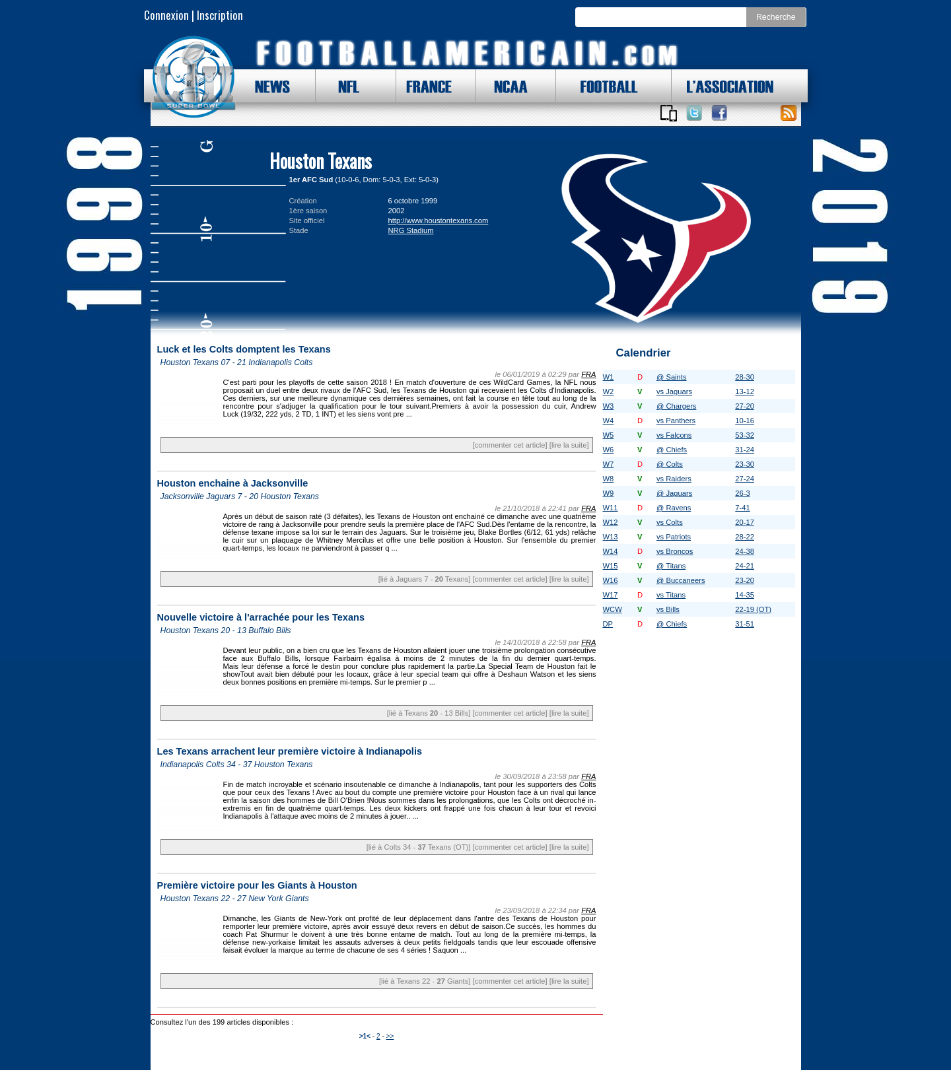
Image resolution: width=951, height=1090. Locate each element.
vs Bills (668, 609)
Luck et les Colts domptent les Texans (244, 349)
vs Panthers (675, 421)
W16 (610, 580)
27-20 (744, 406)
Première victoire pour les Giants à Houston (257, 885)
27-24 (744, 479)
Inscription (220, 15)
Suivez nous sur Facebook (719, 112)
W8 (608, 479)
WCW (612, 609)
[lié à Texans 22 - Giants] (425, 981)
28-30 (744, 377)
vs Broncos (674, 551)
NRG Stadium (411, 230)
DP (608, 624)
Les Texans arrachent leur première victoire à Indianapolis (290, 751)
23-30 (744, 464)
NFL (345, 85)
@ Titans (671, 566)
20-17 (744, 522)
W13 (610, 537)
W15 (610, 566)
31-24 (744, 450)
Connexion (166, 15)
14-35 (744, 595)
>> (390, 1036)
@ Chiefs (671, 450)
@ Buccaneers (680, 580)
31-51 (744, 624)
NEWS (266, 85)
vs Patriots (673, 537)
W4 (608, 421)
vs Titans (671, 595)
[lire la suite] (569, 445)
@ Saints (671, 377)
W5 (608, 435)
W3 (608, 406)
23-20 (744, 580)
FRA (588, 374)
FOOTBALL (599, 85)
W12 (610, 522)
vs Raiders (673, 479)
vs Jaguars (674, 391)
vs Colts (669, 522)
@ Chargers (676, 406)
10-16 (744, 421)
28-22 (744, 537)
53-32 (744, 435)
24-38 (744, 551)
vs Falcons (673, 435)
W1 (608, 377)
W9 (608, 493)
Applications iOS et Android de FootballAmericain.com (669, 112)
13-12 (744, 391)
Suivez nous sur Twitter (694, 112)
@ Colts (669, 464)
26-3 (742, 493)
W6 (608, 450)
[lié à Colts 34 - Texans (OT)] (419, 847)
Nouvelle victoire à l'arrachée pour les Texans (261, 617)
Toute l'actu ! (788, 112)
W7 (608, 464)
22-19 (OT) (753, 609)
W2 (608, 391)
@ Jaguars (674, 493)
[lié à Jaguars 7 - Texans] (424, 579)
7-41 (742, 508)
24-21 (744, 566)
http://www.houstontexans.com (438, 220)
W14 (610, 551)
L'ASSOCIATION (722, 85)
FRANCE (426, 85)
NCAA (506, 85)
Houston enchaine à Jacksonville (232, 483)
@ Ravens (673, 508)
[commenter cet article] (510, 445)
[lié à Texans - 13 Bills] (429, 713)
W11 (610, 508)
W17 (610, 595)
